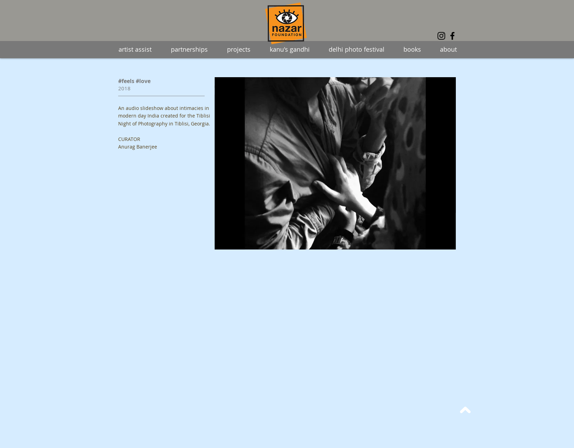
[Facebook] (452, 36)
